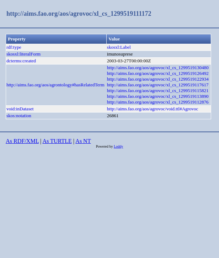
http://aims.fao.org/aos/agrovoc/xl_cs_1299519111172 (78, 13)
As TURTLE (57, 141)
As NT (83, 141)
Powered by (105, 146)
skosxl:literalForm (23, 54)
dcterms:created (21, 60)
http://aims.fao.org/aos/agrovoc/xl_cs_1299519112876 (158, 102)
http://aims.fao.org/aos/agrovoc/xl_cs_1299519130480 (158, 67)
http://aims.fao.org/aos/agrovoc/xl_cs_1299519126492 (158, 73)
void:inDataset (20, 108)
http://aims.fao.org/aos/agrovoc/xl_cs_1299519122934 (158, 79)
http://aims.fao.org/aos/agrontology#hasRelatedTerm (55, 84)
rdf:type (13, 47)
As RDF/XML (22, 141)
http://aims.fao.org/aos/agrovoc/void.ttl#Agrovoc (152, 108)
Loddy (118, 146)
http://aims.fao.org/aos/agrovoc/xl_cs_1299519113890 (158, 96)
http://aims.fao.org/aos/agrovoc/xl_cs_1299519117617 (158, 84)
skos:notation (18, 115)
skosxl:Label (119, 47)
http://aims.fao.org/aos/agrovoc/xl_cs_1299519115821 (158, 90)
